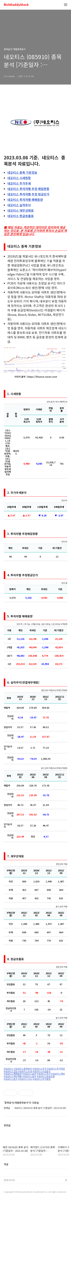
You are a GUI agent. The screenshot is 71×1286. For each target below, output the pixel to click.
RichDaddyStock (16, 5)
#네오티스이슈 (25, 1079)
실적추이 (19, 205)
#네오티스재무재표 (13, 1076)
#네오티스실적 (29, 1073)
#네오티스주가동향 (42, 1079)
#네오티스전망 (11, 1071)
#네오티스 (8, 1068)
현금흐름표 (20, 216)
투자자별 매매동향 (25, 199)
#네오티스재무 (58, 1073)
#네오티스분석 (11, 1079)
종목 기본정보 (22, 172)
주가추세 (19, 183)
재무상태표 (20, 210)
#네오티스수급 (25, 1071)
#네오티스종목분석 (23, 1068)
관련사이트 (9, 1180)
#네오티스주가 (39, 1068)
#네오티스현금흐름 (46, 1076)
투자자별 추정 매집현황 (28, 188)
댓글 (6, 1164)
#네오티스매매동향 (13, 1073)
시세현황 (19, 178)
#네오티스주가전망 (56, 1068)
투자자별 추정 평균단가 (28, 194)
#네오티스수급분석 (42, 1071)
